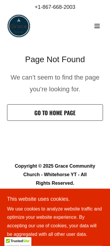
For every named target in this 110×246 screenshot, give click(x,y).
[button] (97, 26)
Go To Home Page (55, 112)
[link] (19, 26)
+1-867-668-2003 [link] (55, 7)
